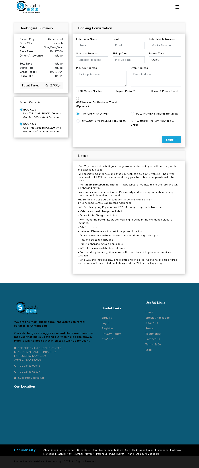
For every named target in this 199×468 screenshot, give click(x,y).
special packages (157, 318)
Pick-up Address (86, 68)
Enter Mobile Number (162, 39)
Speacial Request (87, 53)
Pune (112, 454)
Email (116, 39)
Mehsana (48, 454)
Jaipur (151, 450)
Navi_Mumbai (75, 454)
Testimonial (153, 334)
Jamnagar (162, 450)
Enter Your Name (86, 39)
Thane (130, 454)
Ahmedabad (50, 450)
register (107, 328)
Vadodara (153, 454)
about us (151, 323)
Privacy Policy (111, 334)
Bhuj (94, 450)
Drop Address (139, 68)
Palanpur (101, 454)
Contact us (152, 339)
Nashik (60, 454)
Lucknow (175, 450)
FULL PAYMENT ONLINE (158, 113)
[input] (129, 59)
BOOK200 (29, 124)
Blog (148, 350)
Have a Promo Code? (165, 91)
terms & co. (153, 344)
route (149, 328)
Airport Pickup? (125, 91)
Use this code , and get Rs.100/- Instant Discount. (42, 115)
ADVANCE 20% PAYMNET (104, 121)
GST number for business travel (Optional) (96, 104)
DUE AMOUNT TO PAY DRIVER (152, 123)
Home (149, 312)
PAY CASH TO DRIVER (95, 113)
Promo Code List (30, 102)
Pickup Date (120, 53)
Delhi (102, 450)
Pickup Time (156, 53)
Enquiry (107, 318)
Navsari (89, 454)
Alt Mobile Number (90, 91)
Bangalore (83, 450)
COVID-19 (108, 339)
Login (105, 323)
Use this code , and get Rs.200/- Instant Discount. (42, 129)
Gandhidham (115, 450)
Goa (127, 450)
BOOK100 (29, 109)
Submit (171, 140)
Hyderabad (139, 450)
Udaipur (141, 454)
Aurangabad (67, 450)
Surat (120, 454)
